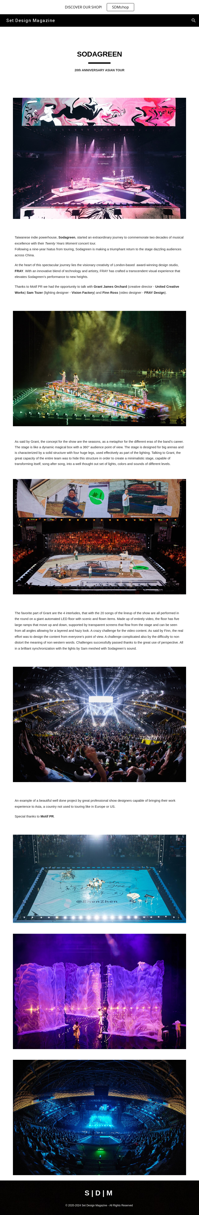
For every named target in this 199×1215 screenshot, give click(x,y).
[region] (99, 7)
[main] (99, 60)
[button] (193, 20)
